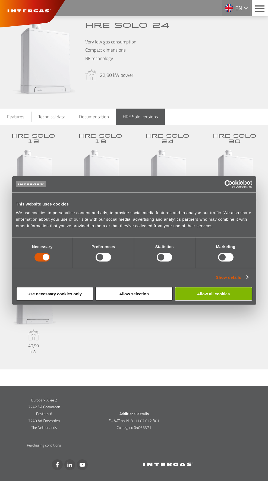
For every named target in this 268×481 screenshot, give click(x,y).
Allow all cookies (213, 293)
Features (15, 116)
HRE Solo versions (140, 116)
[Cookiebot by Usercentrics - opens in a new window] (228, 184)
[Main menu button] (260, 8)
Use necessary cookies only (54, 293)
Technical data (51, 116)
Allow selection (134, 293)
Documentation (94, 116)
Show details (228, 277)
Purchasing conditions (44, 445)
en (238, 8)
